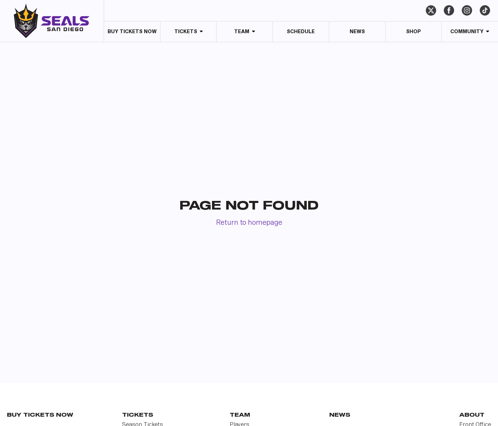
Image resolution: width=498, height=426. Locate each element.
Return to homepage (249, 222)
